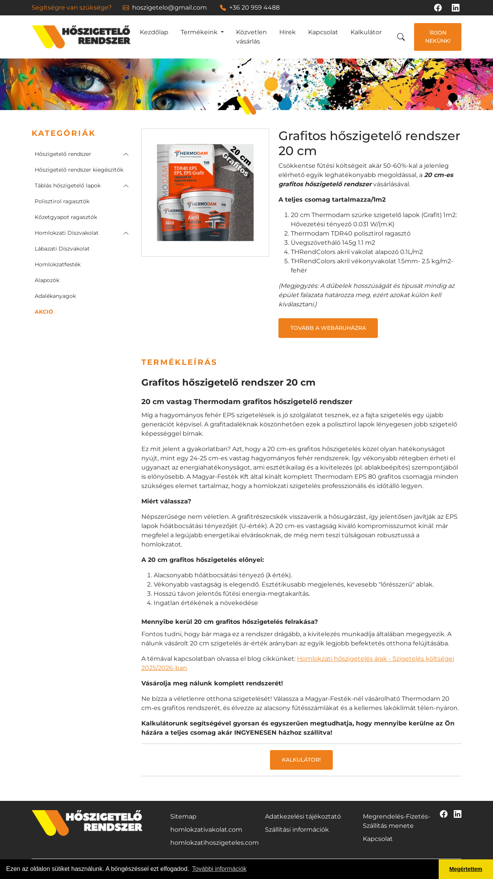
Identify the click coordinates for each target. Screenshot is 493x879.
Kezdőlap (154, 32)
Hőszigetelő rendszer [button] (63, 153)
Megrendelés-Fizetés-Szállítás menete (396, 821)
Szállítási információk (297, 829)
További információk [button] (219, 869)
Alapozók (47, 280)
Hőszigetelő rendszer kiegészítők (79, 169)
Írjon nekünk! (438, 36)
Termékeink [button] (200, 32)
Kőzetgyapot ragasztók (66, 217)
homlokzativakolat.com (206, 829)
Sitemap (183, 816)
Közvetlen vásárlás (251, 36)
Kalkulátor (366, 32)
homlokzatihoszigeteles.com (214, 842)
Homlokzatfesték (57, 264)
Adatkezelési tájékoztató (303, 816)
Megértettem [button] (466, 869)
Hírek (287, 32)
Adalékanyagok (55, 295)
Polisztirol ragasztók (62, 201)
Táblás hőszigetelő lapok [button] (68, 185)
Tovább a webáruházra (328, 327)
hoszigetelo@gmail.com (165, 7)
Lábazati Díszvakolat (62, 248)
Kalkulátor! (301, 759)
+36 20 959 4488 (250, 7)
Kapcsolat (323, 32)
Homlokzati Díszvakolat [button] (67, 232)
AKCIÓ (44, 311)
